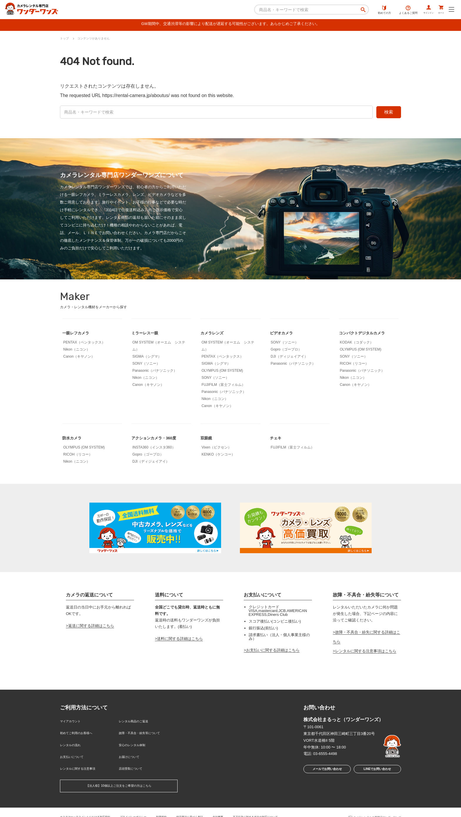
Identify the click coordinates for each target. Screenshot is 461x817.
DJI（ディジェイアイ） (289, 358)
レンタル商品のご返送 (138, 722)
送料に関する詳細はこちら (180, 640)
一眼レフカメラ (78, 334)
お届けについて (132, 750)
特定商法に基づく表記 (212, 806)
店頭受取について (134, 760)
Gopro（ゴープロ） (286, 351)
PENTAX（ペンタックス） (84, 344)
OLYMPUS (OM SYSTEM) (222, 372)
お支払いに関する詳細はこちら (273, 651)
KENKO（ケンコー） (218, 456)
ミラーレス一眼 (147, 334)
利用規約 (179, 806)
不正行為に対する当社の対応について (287, 806)
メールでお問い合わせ (325, 771)
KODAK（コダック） (356, 344)
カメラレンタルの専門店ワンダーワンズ (372, 807)
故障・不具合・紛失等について (145, 731)
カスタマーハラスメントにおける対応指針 (90, 806)
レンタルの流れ (73, 741)
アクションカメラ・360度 (158, 439)
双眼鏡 (208, 439)
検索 (388, 113)
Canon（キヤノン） (79, 358)
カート (438, 10)
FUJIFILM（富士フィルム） (223, 386)
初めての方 (372, 10)
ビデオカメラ (284, 334)
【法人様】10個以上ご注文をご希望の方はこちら (118, 777)
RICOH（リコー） (354, 365)
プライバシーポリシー (147, 806)
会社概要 (244, 806)
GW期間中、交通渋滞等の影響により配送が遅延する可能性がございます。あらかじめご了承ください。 (230, 24)
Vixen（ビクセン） (216, 449)
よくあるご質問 (396, 10)
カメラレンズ (215, 334)
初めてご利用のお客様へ (81, 731)
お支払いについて (75, 750)
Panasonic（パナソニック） (154, 372)
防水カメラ (74, 439)
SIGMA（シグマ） (146, 358)
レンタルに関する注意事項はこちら (365, 653)
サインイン (420, 10)
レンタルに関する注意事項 (83, 760)
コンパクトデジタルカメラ (367, 334)
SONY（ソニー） (146, 365)
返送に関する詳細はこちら (91, 627)
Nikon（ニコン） (76, 351)
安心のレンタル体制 (136, 741)
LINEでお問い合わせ (377, 771)
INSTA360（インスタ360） (154, 449)
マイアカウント (73, 722)
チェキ (277, 439)
